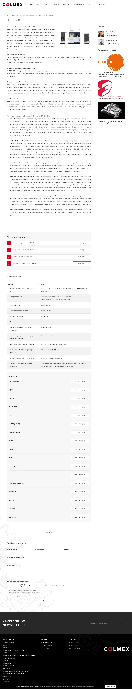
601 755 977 (109, 33)
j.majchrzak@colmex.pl (113, 43)
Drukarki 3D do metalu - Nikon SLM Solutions (19, 653)
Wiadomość (11, 563)
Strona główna (32, 4)
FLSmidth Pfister (9, 655)
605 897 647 (109, 42)
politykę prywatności (20, 593)
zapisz (126, 620)
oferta (56, 4)
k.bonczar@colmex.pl (112, 35)
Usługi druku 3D (8, 663)
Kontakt (103, 4)
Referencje (79, 4)
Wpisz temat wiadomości (15, 555)
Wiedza (92, 4)
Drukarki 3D (7, 660)
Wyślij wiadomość (49, 598)
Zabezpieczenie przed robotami (18, 579)
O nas (46, 4)
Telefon (66, 547)
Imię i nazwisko (12, 547)
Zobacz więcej (80, 378)
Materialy (6, 666)
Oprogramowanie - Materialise (14, 671)
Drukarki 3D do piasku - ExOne (13, 647)
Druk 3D (66, 4)
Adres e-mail (39, 547)
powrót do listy (49, 530)
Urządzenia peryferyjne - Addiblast (16, 668)
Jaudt (5, 650)
